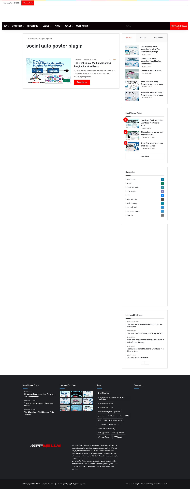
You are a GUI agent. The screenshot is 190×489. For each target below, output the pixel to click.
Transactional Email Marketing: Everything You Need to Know (151, 61)
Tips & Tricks (132, 200)
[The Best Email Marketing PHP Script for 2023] (76, 395)
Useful (46, 26)
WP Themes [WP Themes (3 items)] (118, 438)
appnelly (79, 59)
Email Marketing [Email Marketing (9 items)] (103, 394)
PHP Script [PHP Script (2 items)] (111, 416)
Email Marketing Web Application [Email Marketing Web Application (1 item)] (109, 412)
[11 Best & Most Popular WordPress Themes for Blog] (76, 408)
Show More (145, 157)
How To (130, 216)
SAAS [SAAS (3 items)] (127, 416)
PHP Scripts (32, 26)
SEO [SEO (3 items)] (99, 421)
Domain (68, 26)
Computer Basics (133, 212)
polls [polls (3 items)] (120, 416)
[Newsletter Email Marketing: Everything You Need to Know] (132, 124)
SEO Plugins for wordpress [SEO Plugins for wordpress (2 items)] (113, 421)
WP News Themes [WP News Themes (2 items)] (104, 438)
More (57, 26)
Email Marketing (133, 188)
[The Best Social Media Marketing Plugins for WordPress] (48, 70)
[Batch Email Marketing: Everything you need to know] (132, 85)
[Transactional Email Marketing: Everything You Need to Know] (132, 62)
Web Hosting (82, 26)
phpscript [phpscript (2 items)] (101, 416)
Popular (143, 37)
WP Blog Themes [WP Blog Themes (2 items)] (118, 433)
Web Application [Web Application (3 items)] (103, 433)
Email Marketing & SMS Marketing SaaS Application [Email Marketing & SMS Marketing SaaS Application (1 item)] (111, 399)
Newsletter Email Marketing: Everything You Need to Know (152, 123)
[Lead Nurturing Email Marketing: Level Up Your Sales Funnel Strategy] (132, 50)
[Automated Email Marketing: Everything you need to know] (132, 96)
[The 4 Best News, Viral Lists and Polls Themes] (132, 147)
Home (6, 26)
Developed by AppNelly (66, 484)
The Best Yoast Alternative (151, 71)
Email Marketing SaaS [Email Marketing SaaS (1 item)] (105, 404)
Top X (129, 184)
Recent (129, 37)
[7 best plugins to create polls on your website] (132, 136)
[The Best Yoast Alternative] (132, 74)
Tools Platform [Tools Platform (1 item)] (114, 425)
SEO (128, 196)
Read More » (82, 82)
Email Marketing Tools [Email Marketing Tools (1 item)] (105, 408)
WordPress (17, 26)
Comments (158, 37)
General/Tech (132, 208)
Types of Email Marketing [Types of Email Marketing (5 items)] (106, 429)
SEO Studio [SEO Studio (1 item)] (102, 425)
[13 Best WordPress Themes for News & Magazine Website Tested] (65, 408)
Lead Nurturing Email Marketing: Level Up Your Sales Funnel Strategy (151, 49)
